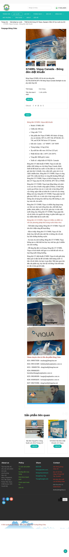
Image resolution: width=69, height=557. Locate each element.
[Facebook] (33, 105)
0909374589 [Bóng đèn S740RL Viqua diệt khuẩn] (35, 360)
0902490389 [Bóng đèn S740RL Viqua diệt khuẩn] (35, 376)
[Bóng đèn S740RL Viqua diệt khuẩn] (41, 105)
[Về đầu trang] (65, 551)
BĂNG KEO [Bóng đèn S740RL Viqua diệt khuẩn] (58, 14)
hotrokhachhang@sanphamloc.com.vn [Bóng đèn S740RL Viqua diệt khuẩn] (39, 373)
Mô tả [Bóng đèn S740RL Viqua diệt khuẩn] (27, 115)
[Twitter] (35, 105)
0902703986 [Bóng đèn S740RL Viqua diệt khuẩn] (35, 383)
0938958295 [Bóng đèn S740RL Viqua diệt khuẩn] (35, 380)
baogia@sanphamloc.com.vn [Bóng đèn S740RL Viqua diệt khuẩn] (50, 376)
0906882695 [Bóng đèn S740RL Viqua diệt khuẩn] (35, 370)
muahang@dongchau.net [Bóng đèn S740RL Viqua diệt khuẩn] (49, 360)
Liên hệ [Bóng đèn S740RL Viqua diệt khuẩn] (29, 99)
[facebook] (3, 499)
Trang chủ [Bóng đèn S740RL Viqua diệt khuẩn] (6, 14)
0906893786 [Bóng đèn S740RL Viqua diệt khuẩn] (36, 367)
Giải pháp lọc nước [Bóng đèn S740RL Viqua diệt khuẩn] (16, 22)
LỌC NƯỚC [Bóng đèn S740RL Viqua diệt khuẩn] (16, 14)
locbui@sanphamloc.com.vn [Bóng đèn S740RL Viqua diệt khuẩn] (50, 380)
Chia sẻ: (28, 105)
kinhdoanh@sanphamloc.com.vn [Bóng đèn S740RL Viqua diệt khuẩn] (51, 364)
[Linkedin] (38, 105)
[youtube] (11, 499)
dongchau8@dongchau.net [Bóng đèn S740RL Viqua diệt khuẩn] (50, 367)
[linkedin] (3, 502)
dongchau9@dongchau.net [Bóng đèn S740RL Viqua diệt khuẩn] (49, 383)
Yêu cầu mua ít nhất (30, 93)
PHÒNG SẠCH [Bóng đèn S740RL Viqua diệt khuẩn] (37, 14)
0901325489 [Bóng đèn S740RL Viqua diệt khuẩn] (35, 364)
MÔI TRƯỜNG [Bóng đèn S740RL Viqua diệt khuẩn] (7, 17)
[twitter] (7, 499)
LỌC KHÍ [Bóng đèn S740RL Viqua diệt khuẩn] (26, 14)
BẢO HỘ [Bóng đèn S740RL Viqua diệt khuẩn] (48, 14)
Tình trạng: (29, 89)
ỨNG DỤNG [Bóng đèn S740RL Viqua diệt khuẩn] (19, 17)
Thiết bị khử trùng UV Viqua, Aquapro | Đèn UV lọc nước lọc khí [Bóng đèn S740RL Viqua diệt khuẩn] (44, 22)
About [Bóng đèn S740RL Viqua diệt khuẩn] (29, 17)
